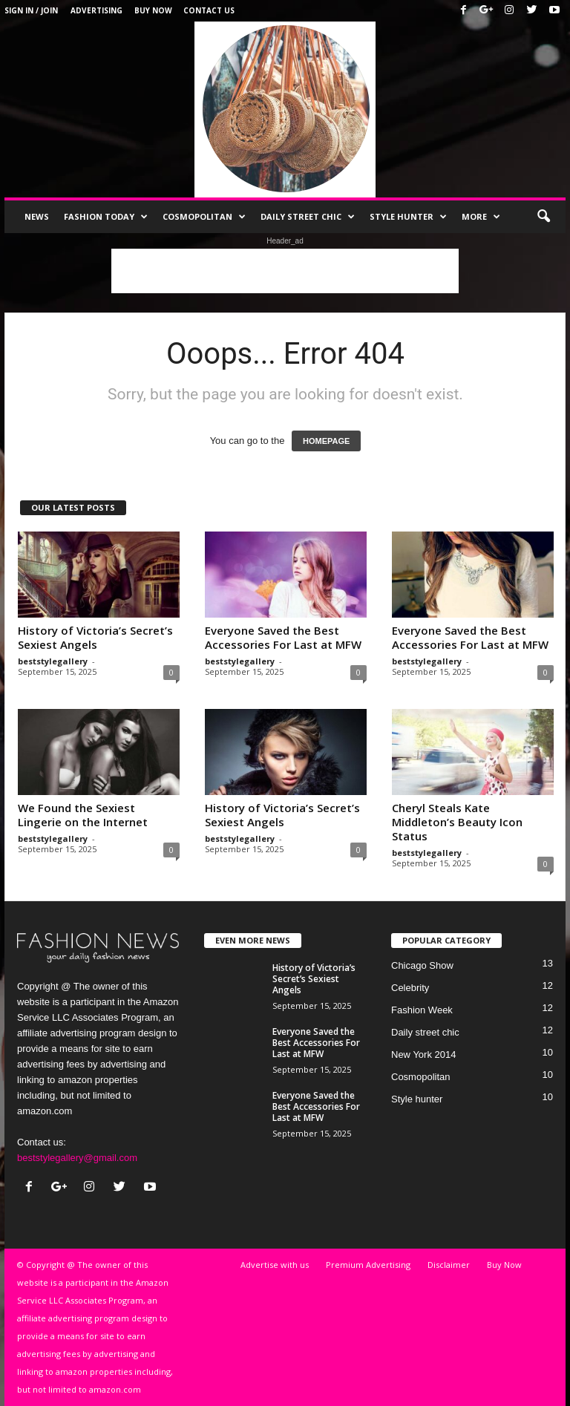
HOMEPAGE (326, 440)
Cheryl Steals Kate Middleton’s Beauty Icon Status (457, 821)
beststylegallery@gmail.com (77, 1157)
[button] (543, 216)
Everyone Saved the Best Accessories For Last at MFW (283, 637)
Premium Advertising (368, 1264)
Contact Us (209, 10)
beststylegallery (53, 661)
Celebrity (410, 987)
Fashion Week (422, 1010)
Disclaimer (449, 1264)
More (481, 216)
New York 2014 (423, 1054)
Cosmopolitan (204, 216)
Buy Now (153, 10)
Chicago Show (422, 965)
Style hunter (408, 216)
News (36, 216)
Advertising (96, 10)
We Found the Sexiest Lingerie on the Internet (83, 814)
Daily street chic (308, 216)
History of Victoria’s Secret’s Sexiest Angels (95, 637)
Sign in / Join (31, 10)
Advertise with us (274, 1264)
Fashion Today (106, 216)
